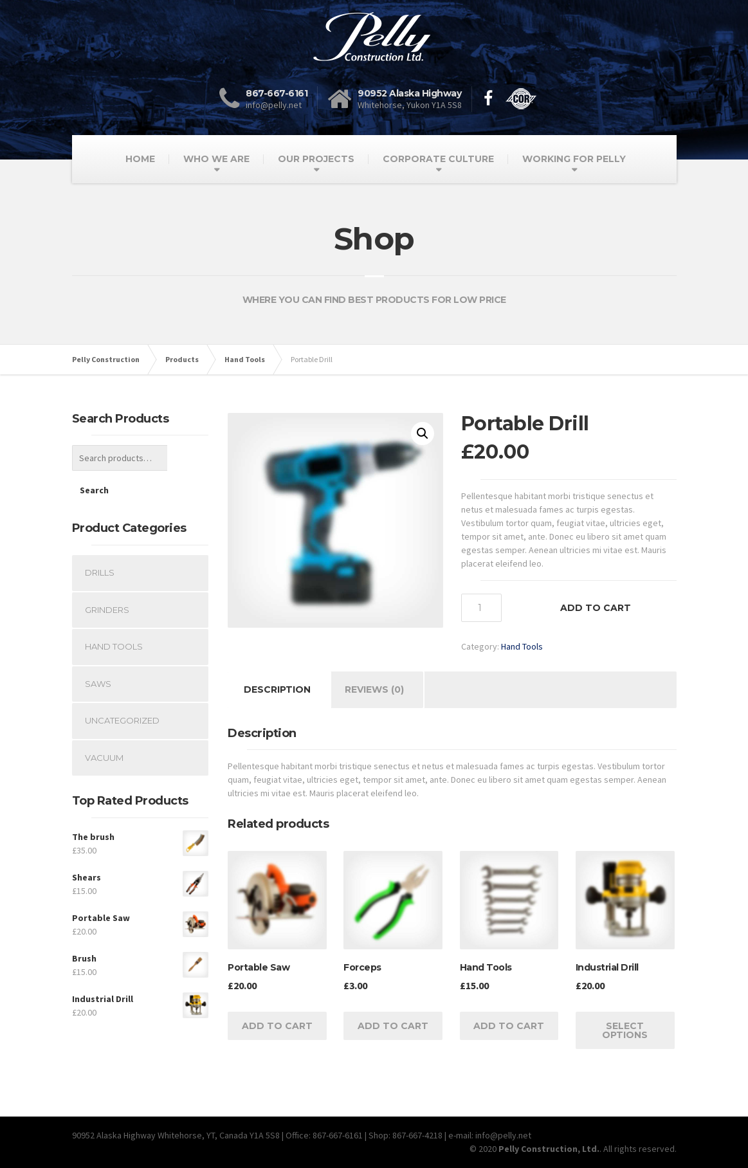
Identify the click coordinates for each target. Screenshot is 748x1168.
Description (277, 689)
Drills (99, 540)
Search (188, 458)
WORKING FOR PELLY (574, 159)
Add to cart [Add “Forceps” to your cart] (393, 1026)
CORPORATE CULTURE (438, 159)
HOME (140, 159)
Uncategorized (122, 688)
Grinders (107, 577)
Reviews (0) (374, 689)
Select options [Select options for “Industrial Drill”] (625, 1030)
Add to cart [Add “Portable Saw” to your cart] (277, 1026)
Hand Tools (522, 646)
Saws (98, 651)
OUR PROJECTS (316, 159)
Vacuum (104, 725)
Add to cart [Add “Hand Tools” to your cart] (508, 1026)
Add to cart (595, 608)
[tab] (277, 689)
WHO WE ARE (216, 159)
